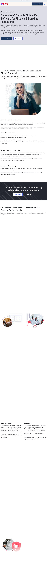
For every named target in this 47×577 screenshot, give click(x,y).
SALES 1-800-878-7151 (24, 0)
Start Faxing (18, 38)
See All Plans (18, 194)
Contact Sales (29, 194)
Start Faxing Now (37, 4)
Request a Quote (6, 38)
